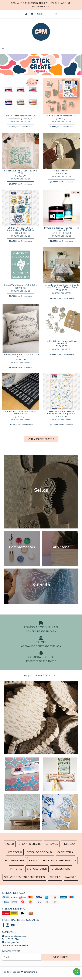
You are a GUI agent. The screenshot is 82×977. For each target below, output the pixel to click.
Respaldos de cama (40, 852)
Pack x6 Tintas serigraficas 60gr (20, 115)
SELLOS (33, 860)
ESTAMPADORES (14, 860)
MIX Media (69, 844)
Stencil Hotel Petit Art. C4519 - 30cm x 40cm (20, 355)
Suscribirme (60, 957)
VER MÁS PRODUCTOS (41, 439)
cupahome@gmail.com (14, 935)
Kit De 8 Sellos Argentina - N (61, 115)
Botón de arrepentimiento (15, 945)
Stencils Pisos (61, 869)
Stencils (55, 877)
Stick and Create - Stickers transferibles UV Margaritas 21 (61, 412)
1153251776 (10, 939)
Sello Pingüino (61, 170)
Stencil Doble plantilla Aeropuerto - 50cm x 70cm (20, 412)
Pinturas (16, 869)
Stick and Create (30, 844)
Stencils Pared (37, 869)
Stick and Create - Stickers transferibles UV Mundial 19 (20, 228)
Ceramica (51, 844)
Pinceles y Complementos (59, 860)
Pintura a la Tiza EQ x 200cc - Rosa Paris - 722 (61, 228)
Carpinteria (65, 852)
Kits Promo (14, 852)
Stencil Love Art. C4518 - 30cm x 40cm (20, 171)
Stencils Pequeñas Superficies (24, 877)
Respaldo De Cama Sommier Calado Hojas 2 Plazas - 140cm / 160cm (61, 285)
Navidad (70, 877)
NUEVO (9, 844)
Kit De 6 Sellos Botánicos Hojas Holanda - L (61, 342)
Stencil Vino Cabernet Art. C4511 (20, 284)
